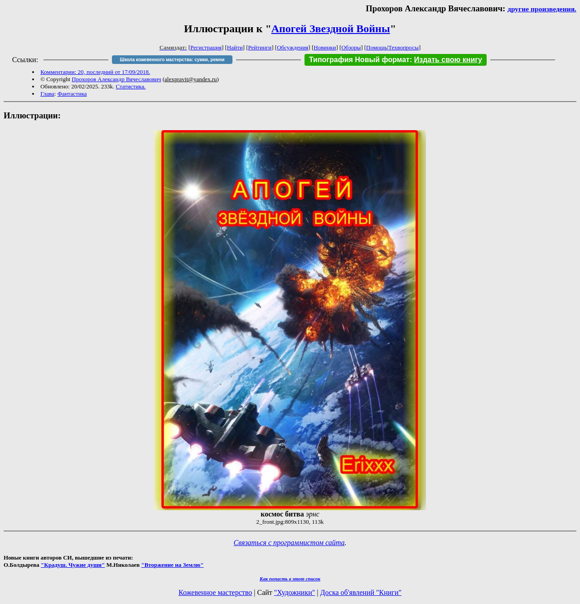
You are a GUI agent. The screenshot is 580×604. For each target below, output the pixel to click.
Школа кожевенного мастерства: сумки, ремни (172, 59)
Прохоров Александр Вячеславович (116, 79)
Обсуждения (292, 47)
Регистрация (206, 47)
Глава (47, 93)
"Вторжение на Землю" (172, 564)
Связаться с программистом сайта (289, 542)
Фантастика (72, 93)
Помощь (376, 47)
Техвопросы (403, 47)
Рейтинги (260, 47)
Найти (235, 47)
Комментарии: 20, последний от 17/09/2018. (95, 71)
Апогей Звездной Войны (330, 28)
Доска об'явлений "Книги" (360, 592)
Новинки (325, 47)
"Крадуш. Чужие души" (73, 564)
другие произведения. (542, 9)
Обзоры (351, 47)
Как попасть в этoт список (290, 578)
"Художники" (294, 592)
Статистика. (130, 86)
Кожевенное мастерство (215, 592)
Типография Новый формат (359, 59)
